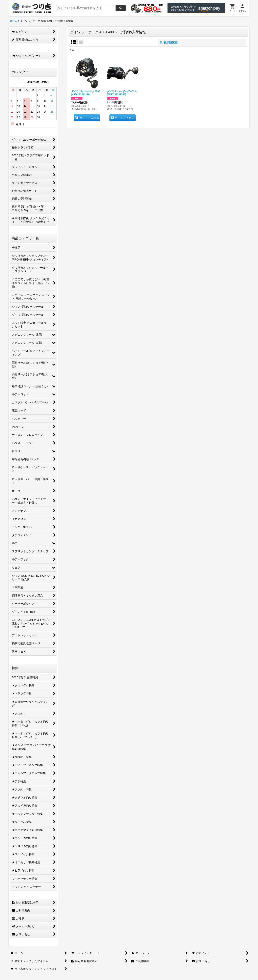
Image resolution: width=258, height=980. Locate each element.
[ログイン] (242, 8)
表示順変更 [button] (169, 42)
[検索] (121, 8)
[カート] (232, 8)
